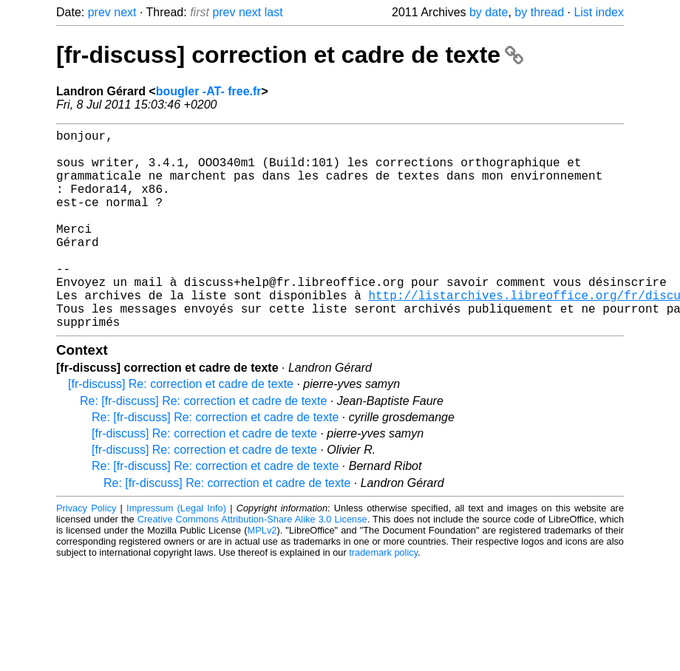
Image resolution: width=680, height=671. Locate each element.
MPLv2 (262, 574)
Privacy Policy (86, 552)
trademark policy (383, 596)
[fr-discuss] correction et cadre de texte (289, 54)
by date (488, 12)
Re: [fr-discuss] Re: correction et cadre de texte (203, 445)
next (125, 12)
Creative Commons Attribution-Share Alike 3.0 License (252, 563)
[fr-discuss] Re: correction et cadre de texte (180, 428)
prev (99, 12)
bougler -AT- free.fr (209, 91)
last (274, 12)
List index (599, 12)
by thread (539, 12)
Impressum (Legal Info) (176, 552)
